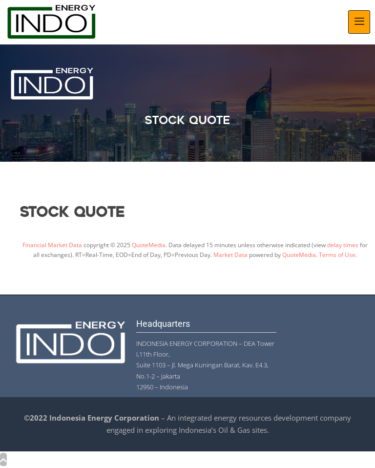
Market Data (230, 255)
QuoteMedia (149, 245)
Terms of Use (337, 255)
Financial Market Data (52, 245)
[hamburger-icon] (359, 22)
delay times (342, 245)
